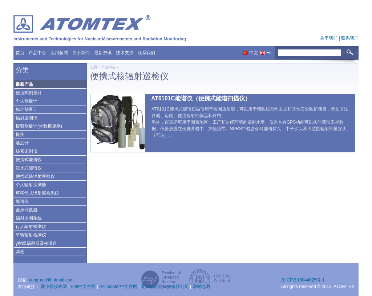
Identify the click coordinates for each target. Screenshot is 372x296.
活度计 (22, 142)
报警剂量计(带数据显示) (39, 126)
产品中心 (37, 52)
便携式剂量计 (29, 92)
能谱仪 (22, 201)
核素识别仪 (26, 151)
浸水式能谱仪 (29, 168)
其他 (20, 251)
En (269, 52)
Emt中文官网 (83, 286)
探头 (20, 134)
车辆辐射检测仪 (31, 234)
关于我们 (329, 38)
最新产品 (24, 84)
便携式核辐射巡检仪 (35, 176)
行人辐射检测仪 (31, 226)
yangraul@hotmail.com (51, 280)
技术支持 (124, 52)
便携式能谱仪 (29, 159)
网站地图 (201, 286)
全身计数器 (26, 209)
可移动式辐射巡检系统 (37, 193)
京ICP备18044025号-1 (303, 280)
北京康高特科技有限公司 (165, 286)
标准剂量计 (26, 109)
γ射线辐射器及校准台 (36, 243)
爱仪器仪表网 (54, 286)
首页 (20, 52)
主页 (93, 67)
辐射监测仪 (26, 117)
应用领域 (59, 52)
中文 (253, 52)
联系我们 (350, 38)
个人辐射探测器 (31, 184)
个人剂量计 (26, 101)
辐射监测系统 (29, 218)
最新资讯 (103, 52)
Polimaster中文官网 (118, 286)
